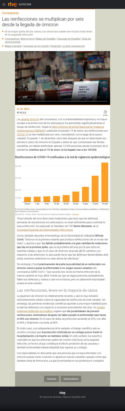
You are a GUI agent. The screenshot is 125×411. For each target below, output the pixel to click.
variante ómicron (29, 119)
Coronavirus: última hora (19, 38)
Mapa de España (45, 38)
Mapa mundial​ (13, 46)
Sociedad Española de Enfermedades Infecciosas (45, 229)
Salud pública (71, 378)
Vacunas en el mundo (36, 46)
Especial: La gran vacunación (68, 46)
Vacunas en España (68, 38)
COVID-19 (22, 134)
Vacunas (51, 378)
